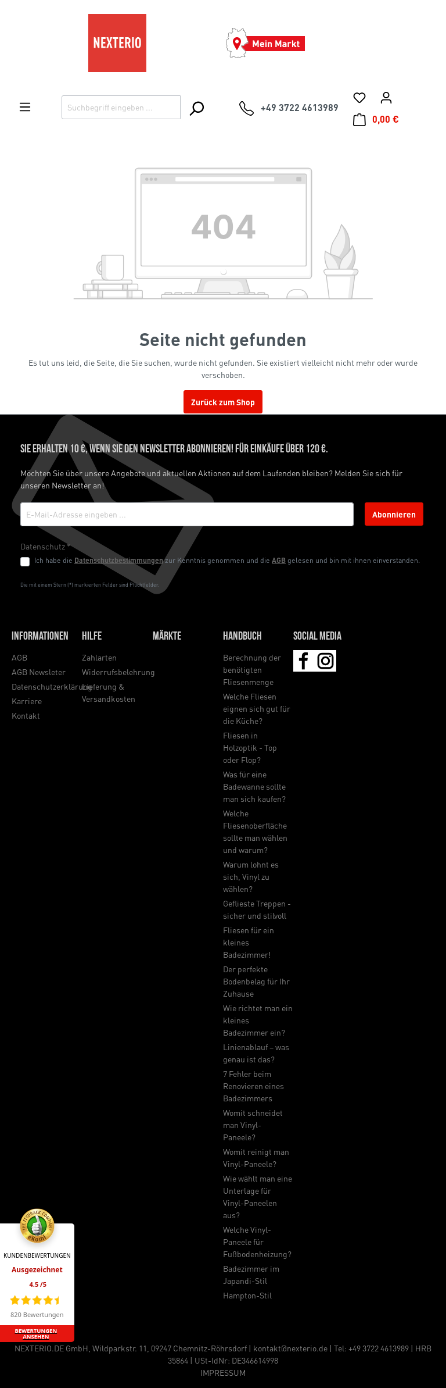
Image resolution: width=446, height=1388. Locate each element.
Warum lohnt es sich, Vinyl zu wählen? (251, 876)
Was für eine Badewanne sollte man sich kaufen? (254, 786)
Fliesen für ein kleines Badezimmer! (248, 942)
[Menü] (25, 106)
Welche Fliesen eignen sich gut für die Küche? (256, 708)
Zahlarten (99, 657)
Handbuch (242, 637)
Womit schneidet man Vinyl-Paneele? (253, 1124)
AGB (279, 560)
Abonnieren (394, 514)
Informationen (40, 637)
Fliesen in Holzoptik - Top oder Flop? (250, 747)
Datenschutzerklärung (52, 686)
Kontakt (26, 715)
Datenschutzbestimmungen (118, 560)
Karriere (27, 700)
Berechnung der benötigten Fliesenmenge (252, 669)
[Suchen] (196, 108)
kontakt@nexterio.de (290, 1348)
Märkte (167, 637)
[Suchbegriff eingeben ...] (121, 107)
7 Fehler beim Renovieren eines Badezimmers (253, 1085)
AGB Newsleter (39, 671)
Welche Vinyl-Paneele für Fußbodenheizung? (257, 1241)
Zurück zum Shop (223, 402)
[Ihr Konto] (386, 97)
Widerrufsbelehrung (118, 671)
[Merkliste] (359, 97)
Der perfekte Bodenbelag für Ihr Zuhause (256, 981)
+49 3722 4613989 (378, 1348)
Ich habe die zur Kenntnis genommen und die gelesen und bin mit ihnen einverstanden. (227, 560)
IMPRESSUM (223, 1372)
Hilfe (92, 637)
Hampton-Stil (247, 1295)
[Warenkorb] (376, 119)
